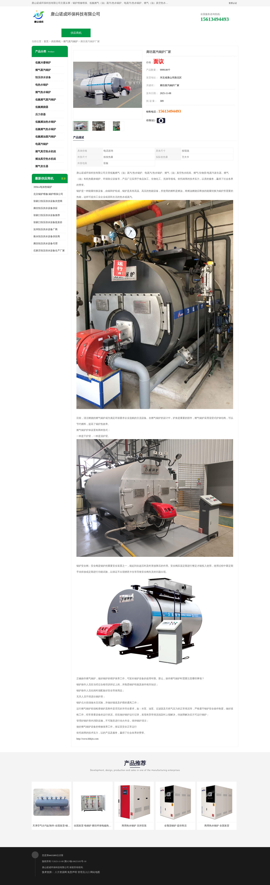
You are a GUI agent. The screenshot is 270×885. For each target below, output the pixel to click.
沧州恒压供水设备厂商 (45, 229)
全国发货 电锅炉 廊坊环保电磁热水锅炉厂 (96, 825)
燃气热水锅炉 (43, 92)
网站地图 (95, 872)
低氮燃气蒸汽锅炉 (45, 99)
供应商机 (76, 32)
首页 (46, 41)
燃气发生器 (41, 166)
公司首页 (46, 32)
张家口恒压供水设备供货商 (47, 201)
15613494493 (169, 111)
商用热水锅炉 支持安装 (134, 825)
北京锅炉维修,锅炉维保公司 (48, 194)
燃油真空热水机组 (45, 158)
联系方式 (223, 32)
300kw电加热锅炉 (42, 187)
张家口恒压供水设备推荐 (46, 215)
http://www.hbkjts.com (87, 739)
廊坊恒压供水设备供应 (45, 208)
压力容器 (40, 114)
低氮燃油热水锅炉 (45, 121)
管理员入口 (84, 872)
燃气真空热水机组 (45, 151)
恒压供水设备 (43, 77)
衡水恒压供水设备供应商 (46, 236)
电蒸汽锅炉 (41, 144)
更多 (63, 178)
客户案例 (193, 32)
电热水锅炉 (41, 84)
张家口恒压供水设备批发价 (47, 222)
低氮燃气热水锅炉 (45, 129)
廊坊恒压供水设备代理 (45, 243)
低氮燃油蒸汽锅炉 (45, 136)
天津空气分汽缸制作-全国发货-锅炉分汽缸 (55, 825)
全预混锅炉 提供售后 (175, 825)
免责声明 (72, 872)
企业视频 (105, 32)
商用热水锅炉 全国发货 (216, 825)
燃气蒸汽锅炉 (70, 41)
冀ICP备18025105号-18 (75, 861)
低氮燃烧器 (41, 107)
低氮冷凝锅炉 (43, 62)
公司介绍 (135, 32)
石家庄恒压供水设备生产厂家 (49, 250)
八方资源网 (61, 872)
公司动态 (164, 32)
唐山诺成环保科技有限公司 (55, 867)
